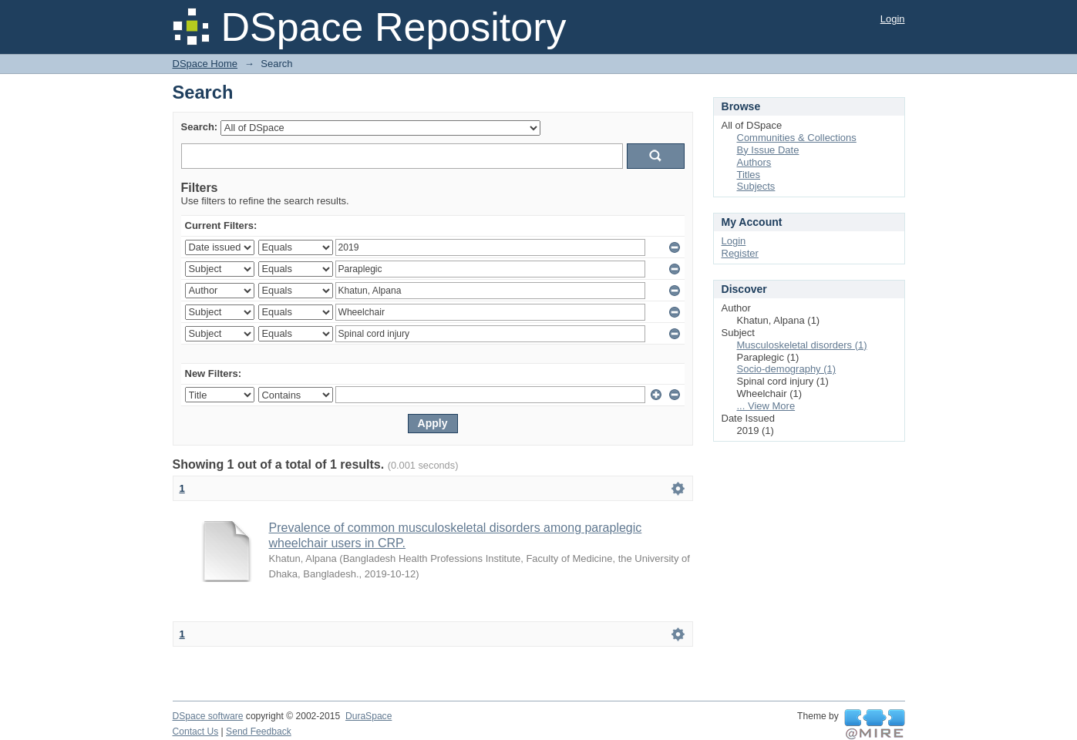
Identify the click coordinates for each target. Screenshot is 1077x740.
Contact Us (196, 731)
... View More (766, 406)
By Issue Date (768, 150)
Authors (754, 162)
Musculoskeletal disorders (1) (802, 345)
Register (740, 253)
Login (892, 19)
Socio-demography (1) (786, 369)
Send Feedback (258, 731)
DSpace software (208, 716)
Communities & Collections (797, 137)
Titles (749, 174)
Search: (199, 127)
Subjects (756, 186)
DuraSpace (368, 716)
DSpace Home (205, 63)
